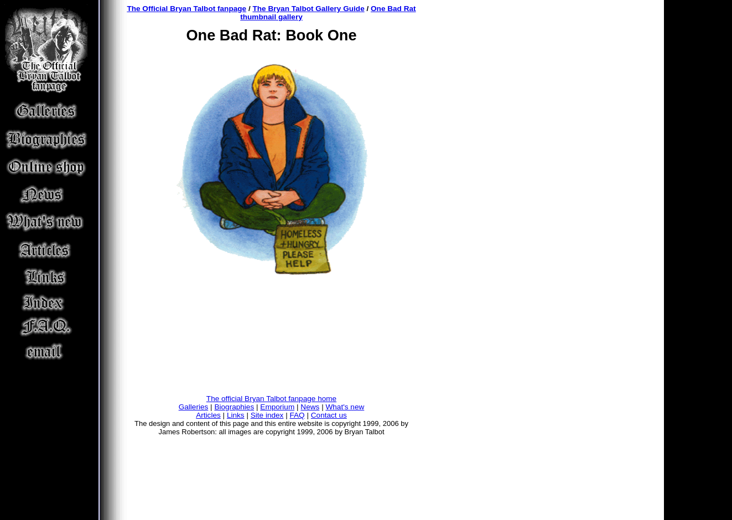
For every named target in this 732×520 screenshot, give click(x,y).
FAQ (297, 415)
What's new (344, 407)
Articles (208, 415)
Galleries (194, 407)
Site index (267, 415)
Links (236, 415)
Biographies (234, 407)
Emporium (277, 407)
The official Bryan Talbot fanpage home (271, 398)
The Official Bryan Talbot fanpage (186, 8)
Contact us (329, 415)
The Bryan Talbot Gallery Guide (309, 8)
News (309, 407)
